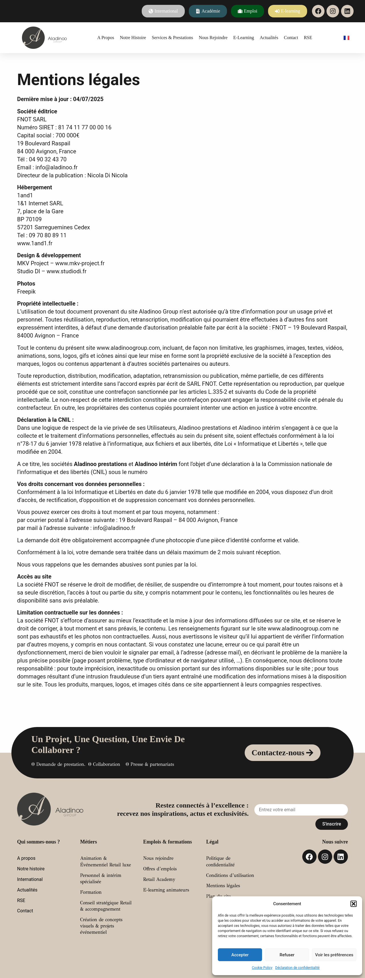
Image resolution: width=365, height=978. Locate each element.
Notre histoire (133, 37)
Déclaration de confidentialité (297, 968)
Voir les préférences (334, 954)
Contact (291, 37)
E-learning (243, 37)
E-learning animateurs (166, 890)
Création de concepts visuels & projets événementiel (101, 926)
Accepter (239, 954)
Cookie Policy (262, 968)
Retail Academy (159, 879)
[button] (353, 904)
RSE (308, 37)
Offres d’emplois (160, 868)
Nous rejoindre (213, 37)
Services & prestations (172, 37)
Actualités (269, 37)
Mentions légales (223, 885)
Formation (91, 892)
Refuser (286, 954)
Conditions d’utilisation (230, 875)
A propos (105, 37)
